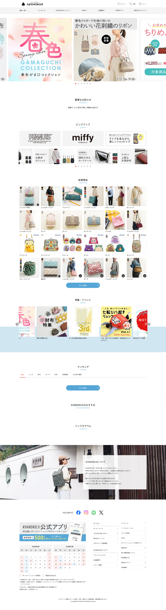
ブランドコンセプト (99, 555)
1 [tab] (76, 84)
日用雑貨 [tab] (65, 374)
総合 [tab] (22, 374)
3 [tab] (81, 84)
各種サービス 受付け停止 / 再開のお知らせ (83, 107)
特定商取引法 (125, 558)
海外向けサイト (139, 10)
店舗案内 (101, 10)
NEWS (123, 538)
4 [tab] (84, 84)
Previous (17, 324)
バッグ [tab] (31, 374)
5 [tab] (87, 84)
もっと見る (83, 285)
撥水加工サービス (98, 538)
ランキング (41, 10)
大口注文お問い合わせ (100, 533)
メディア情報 (97, 565)
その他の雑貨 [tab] (77, 374)
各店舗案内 (96, 560)
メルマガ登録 (125, 533)
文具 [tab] (55, 374)
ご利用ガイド (119, 10)
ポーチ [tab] (47, 374)
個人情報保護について (128, 553)
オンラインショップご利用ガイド (131, 543)
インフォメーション (127, 528)
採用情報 (124, 567)
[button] (132, 4)
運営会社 (124, 548)
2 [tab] (78, 84)
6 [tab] (90, 84)
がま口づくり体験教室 (100, 543)
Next (148, 324)
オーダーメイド (98, 529)
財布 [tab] (39, 374)
